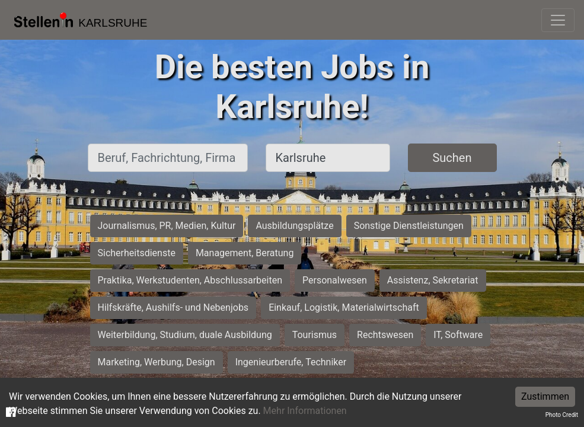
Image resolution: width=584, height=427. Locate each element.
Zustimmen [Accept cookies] (545, 396)
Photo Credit (561, 415)
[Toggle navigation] (558, 20)
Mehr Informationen (305, 410)
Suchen (451, 158)
